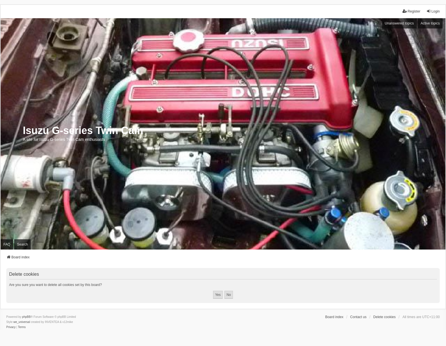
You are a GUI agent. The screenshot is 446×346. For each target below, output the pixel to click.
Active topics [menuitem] (430, 23)
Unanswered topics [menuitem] (399, 23)
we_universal (21, 322)
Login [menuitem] (433, 11)
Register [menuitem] (411, 11)
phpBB (26, 316)
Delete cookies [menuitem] (384, 317)
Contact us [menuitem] (358, 317)
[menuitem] (11, 327)
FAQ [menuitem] (6, 244)
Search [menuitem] (22, 244)
